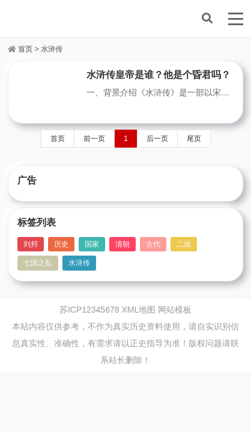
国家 (92, 244)
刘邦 (30, 244)
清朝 (122, 244)
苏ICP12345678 (89, 309)
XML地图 (138, 309)
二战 (184, 244)
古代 (153, 244)
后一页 (157, 138)
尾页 (194, 138)
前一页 (94, 138)
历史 (61, 244)
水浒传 (79, 263)
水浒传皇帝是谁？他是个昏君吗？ (158, 75)
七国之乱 (37, 263)
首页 (20, 49)
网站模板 (175, 309)
